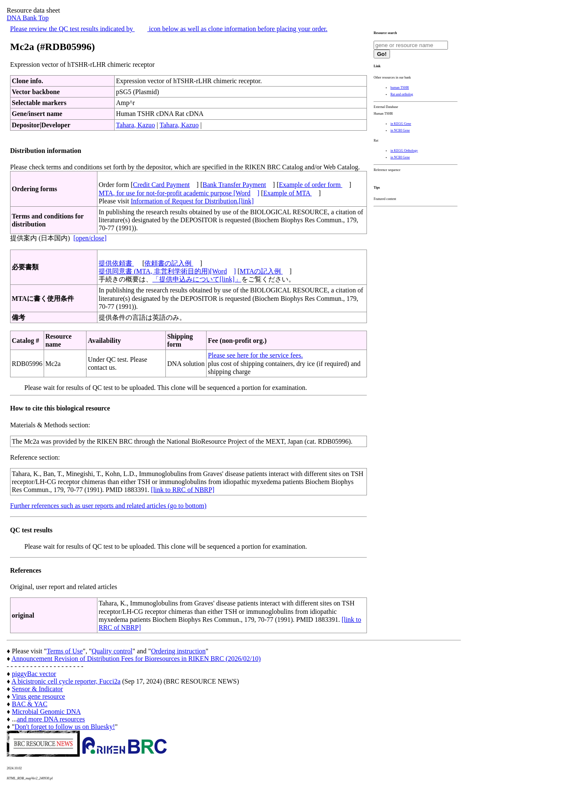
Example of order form (310, 184)
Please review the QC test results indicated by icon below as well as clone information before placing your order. (168, 28)
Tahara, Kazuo (135, 125)
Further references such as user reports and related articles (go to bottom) (108, 505)
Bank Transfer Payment (234, 184)
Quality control (112, 651)
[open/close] (90, 238)
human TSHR (399, 87)
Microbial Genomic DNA (46, 711)
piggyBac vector (34, 673)
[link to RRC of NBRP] (183, 489)
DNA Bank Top (28, 17)
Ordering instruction (178, 651)
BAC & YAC (29, 704)
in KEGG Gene (400, 124)
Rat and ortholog (401, 94)
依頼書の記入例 (168, 263)
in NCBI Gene (400, 130)
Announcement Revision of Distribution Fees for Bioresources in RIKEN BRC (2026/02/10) (136, 658)
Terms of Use (65, 651)
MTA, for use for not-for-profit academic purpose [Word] (179, 193)
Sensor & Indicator (37, 688)
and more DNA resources (51, 719)
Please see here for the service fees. (255, 355)
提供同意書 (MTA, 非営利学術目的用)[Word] (167, 271)
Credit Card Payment (161, 184)
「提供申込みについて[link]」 (196, 279)
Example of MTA (287, 193)
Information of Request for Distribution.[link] (192, 201)
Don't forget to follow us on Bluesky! (65, 726)
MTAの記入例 (261, 271)
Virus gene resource (38, 696)
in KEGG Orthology (404, 151)
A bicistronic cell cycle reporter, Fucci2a (65, 681)
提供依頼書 (116, 263)
